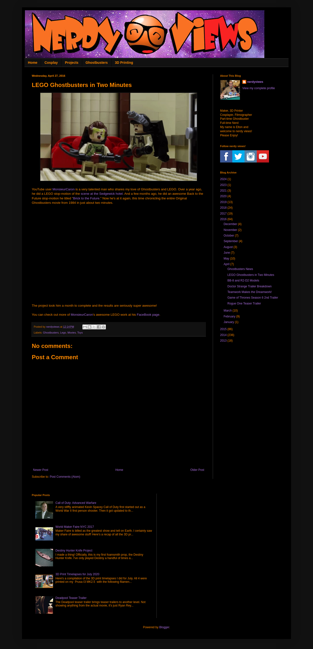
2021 (223, 190)
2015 (223, 329)
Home (32, 63)
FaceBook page (148, 314)
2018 (223, 207)
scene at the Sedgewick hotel (102, 193)
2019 (223, 202)
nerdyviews (255, 82)
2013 (223, 340)
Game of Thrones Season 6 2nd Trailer (252, 297)
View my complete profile (258, 88)
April (226, 264)
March (228, 310)
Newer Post (40, 470)
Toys (80, 332)
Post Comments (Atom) (65, 476)
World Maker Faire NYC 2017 (75, 527)
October (229, 235)
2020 (223, 196)
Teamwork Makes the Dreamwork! (249, 292)
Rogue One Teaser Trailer (244, 303)
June (227, 252)
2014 (223, 335)
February (229, 316)
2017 (223, 213)
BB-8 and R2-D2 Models (243, 280)
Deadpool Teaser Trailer (71, 598)
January (229, 322)
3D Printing (124, 63)
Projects (71, 63)
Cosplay (51, 63)
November (230, 230)
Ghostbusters (97, 63)
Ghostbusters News (240, 269)
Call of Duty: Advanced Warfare (76, 503)
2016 (223, 219)
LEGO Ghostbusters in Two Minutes (250, 275)
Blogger (164, 627)
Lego (63, 332)
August (228, 247)
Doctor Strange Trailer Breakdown (249, 286)
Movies (71, 332)
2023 (223, 185)
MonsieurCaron (64, 189)
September (231, 241)
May (226, 258)
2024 (223, 179)
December (230, 224)
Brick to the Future (86, 198)
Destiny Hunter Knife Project (74, 550)
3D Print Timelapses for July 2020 (77, 574)
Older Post (197, 470)
